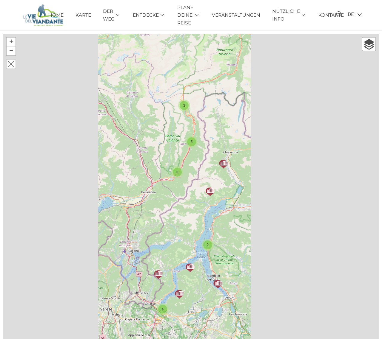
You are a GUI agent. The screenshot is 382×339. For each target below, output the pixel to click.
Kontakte (331, 15)
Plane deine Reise (188, 15)
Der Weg (112, 15)
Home (56, 15)
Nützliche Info (289, 15)
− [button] (11, 50)
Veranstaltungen (236, 15)
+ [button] (11, 42)
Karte (83, 15)
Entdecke (149, 15)
